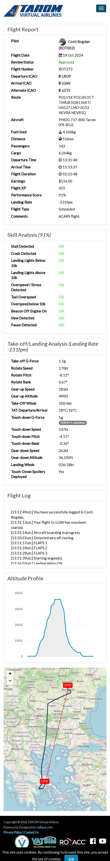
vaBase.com (44, 827)
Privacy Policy (13, 832)
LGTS (66, 90)
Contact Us (31, 832)
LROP (66, 76)
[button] (64, 684)
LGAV (66, 83)
